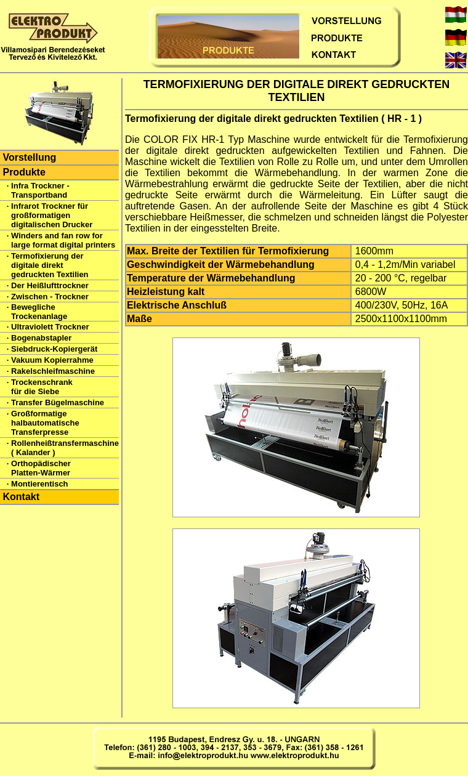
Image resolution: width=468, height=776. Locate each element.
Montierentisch (39, 483)
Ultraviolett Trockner (50, 326)
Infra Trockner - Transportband (40, 190)
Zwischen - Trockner (50, 296)
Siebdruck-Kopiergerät (54, 349)
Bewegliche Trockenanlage (39, 311)
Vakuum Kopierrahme (52, 360)
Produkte (23, 172)
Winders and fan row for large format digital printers (63, 240)
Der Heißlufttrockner (50, 285)
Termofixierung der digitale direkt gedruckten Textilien (49, 265)
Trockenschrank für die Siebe (42, 387)
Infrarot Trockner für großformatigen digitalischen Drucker (51, 215)
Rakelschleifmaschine (53, 371)
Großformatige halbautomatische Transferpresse (45, 423)
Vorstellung (29, 157)
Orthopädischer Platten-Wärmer (41, 468)
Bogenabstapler (41, 337)
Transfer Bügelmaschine (57, 402)
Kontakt (20, 496)
